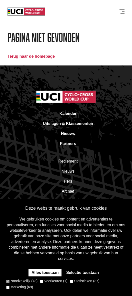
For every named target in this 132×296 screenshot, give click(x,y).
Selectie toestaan (82, 272)
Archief (68, 191)
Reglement (68, 161)
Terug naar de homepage (31, 56)
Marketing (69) (19, 287)
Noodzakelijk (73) (22, 281)
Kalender (68, 113)
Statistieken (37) (85, 281)
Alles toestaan (45, 272)
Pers (68, 181)
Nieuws (68, 133)
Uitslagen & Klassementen (68, 123)
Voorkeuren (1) (54, 281)
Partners (68, 143)
